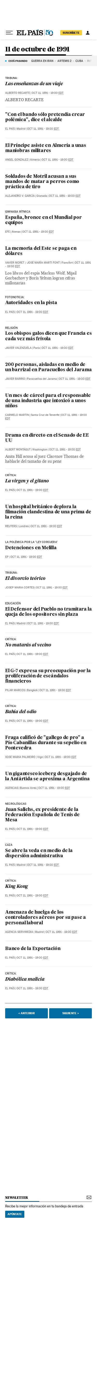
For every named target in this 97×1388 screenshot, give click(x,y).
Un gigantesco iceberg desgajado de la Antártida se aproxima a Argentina (47, 776)
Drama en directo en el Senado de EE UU (47, 438)
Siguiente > (70, 1013)
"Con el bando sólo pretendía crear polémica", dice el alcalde (45, 117)
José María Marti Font (43, 262)
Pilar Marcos (15, 690)
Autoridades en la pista (31, 303)
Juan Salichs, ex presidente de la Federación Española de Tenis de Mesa (42, 815)
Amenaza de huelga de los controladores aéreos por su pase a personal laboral (45, 917)
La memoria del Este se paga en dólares (41, 251)
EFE (7, 231)
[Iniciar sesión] (88, 33)
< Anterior (26, 1013)
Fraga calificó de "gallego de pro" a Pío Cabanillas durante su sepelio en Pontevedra (45, 743)
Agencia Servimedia (19, 932)
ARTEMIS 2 (64, 61)
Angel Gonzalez (16, 159)
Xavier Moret (14, 262)
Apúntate (15, 1214)
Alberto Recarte (17, 93)
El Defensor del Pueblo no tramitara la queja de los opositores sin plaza (48, 612)
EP (7, 557)
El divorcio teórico (25, 579)
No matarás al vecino (28, 645)
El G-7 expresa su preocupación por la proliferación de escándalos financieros (48, 676)
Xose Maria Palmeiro (20, 757)
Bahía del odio (20, 712)
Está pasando (18, 60)
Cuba (79, 61)
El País (10, 128)
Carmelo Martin (17, 415)
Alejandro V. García (20, 196)
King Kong (16, 887)
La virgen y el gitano (27, 481)
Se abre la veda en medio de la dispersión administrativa (39, 853)
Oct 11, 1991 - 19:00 (47, 93)
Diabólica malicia (24, 979)
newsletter (16, 1198)
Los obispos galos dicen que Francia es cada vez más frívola (48, 336)
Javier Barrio (15, 379)
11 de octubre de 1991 (37, 49)
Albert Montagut (18, 449)
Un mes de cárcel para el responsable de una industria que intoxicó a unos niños (48, 401)
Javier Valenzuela (18, 348)
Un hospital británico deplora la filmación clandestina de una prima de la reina (48, 512)
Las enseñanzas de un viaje (34, 84)
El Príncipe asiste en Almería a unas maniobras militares (45, 148)
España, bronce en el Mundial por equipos (43, 220)
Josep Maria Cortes (19, 587)
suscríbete (71, 33)
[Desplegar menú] (9, 33)
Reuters (11, 526)
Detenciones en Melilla (31, 548)
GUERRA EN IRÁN (42, 61)
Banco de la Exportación (32, 949)
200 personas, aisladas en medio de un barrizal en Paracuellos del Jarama (48, 367)
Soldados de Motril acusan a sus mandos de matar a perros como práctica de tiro (42, 181)
